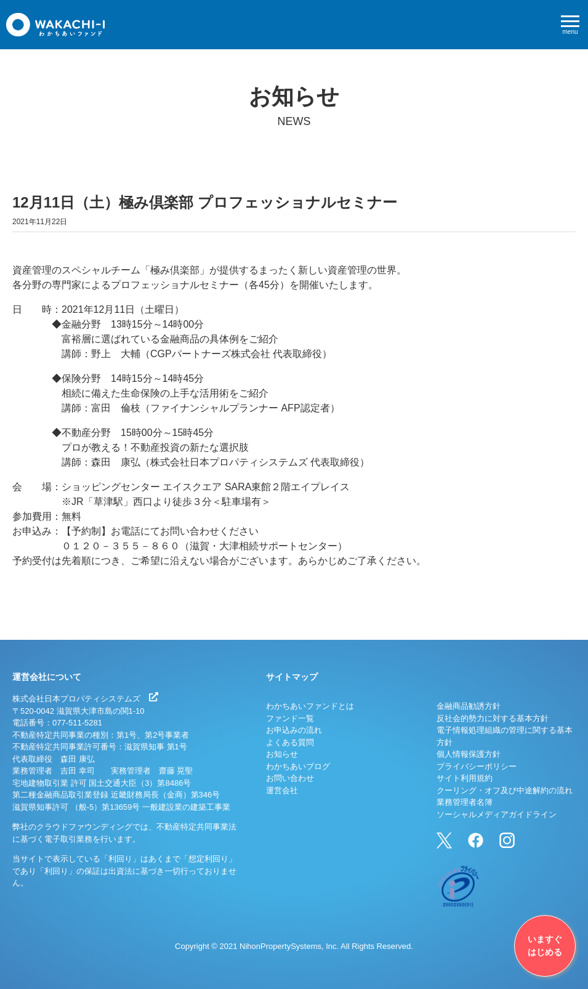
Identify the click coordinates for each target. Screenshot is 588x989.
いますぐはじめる (545, 945)
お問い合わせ (290, 778)
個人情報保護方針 (469, 754)
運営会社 (282, 790)
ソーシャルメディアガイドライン (497, 814)
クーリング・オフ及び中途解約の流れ (505, 790)
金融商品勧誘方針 (469, 706)
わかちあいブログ (298, 766)
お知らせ (282, 754)
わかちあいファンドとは (310, 706)
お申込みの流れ (294, 730)
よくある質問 (290, 742)
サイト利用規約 (465, 778)
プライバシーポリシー (477, 766)
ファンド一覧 (290, 718)
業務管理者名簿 (465, 802)
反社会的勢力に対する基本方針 (493, 718)
